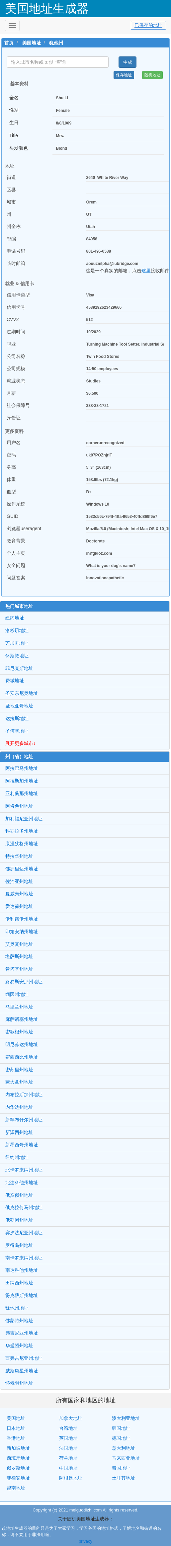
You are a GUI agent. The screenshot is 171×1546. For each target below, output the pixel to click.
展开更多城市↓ (20, 743)
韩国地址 (121, 1428)
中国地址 (68, 1468)
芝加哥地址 (17, 643)
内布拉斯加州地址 (24, 1094)
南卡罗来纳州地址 (24, 1258)
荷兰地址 (68, 1458)
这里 (146, 270)
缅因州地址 (17, 994)
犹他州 (56, 42)
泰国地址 (121, 1468)
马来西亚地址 (126, 1458)
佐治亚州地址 (19, 881)
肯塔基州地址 (19, 969)
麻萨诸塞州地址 (21, 1019)
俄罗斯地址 (18, 1468)
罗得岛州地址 (19, 1245)
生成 (127, 62)
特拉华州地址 (19, 856)
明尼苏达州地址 (21, 1044)
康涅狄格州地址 (21, 843)
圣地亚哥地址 (19, 705)
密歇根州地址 (19, 1031)
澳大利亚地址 (126, 1418)
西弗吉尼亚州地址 (24, 1358)
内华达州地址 (19, 1107)
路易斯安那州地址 (24, 981)
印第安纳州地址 (21, 931)
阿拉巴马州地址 (21, 768)
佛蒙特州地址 (19, 1320)
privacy (85, 1541)
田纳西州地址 (19, 1282)
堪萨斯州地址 (19, 956)
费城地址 (14, 680)
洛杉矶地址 (17, 630)
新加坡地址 (18, 1448)
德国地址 (121, 1438)
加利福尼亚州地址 (24, 818)
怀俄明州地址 (19, 1383)
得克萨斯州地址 (21, 1295)
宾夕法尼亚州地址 (24, 1232)
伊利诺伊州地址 (21, 919)
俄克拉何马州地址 (24, 1207)
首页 (9, 42)
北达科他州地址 (21, 1182)
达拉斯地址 (17, 718)
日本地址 (16, 1428)
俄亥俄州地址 (19, 1195)
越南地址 (16, 1488)
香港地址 (16, 1438)
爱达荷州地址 (19, 906)
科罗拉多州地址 (21, 831)
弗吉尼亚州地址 (21, 1333)
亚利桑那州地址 (21, 793)
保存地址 (124, 75)
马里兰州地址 (19, 1007)
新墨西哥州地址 (21, 1144)
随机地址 (152, 75)
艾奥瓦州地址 (19, 944)
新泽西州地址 (19, 1132)
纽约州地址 (17, 1157)
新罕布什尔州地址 (24, 1119)
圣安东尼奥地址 (21, 693)
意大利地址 (123, 1448)
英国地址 (68, 1438)
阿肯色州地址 (19, 806)
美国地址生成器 (47, 8)
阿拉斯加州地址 (21, 780)
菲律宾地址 (18, 1478)
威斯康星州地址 (21, 1370)
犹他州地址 (17, 1308)
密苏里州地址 (19, 1069)
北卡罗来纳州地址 (24, 1170)
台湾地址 (68, 1428)
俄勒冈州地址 (19, 1220)
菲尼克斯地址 (19, 668)
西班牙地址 (18, 1458)
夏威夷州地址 (19, 893)
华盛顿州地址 (19, 1345)
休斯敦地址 (17, 655)
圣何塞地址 (17, 731)
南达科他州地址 (21, 1270)
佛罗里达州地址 (21, 868)
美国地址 (31, 42)
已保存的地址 (148, 25)
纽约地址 (14, 617)
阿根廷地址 (70, 1478)
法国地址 (68, 1448)
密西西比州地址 (21, 1057)
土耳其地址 (123, 1478)
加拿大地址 (70, 1418)
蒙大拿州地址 (19, 1082)
